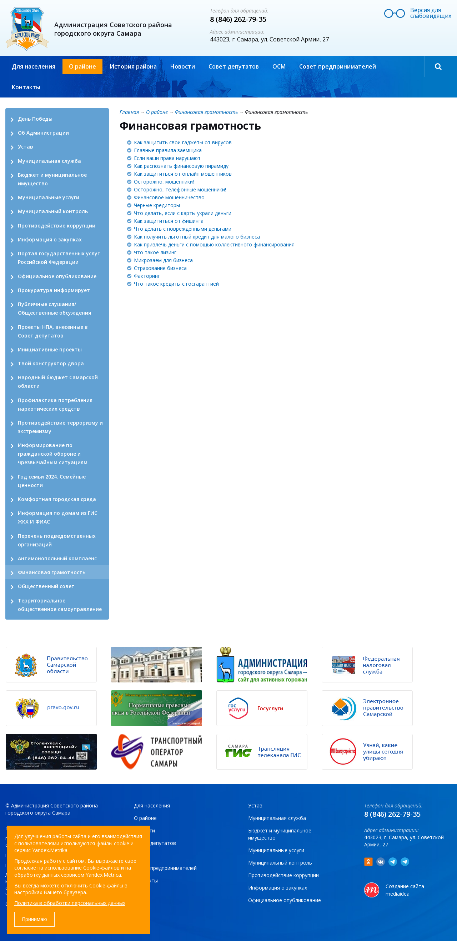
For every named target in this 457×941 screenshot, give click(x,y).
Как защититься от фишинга (169, 220)
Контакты (26, 87)
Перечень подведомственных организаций (57, 540)
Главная (129, 112)
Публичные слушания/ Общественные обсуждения (54, 308)
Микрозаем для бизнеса (163, 260)
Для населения (33, 66)
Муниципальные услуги (48, 197)
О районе (82, 66)
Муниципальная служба (49, 160)
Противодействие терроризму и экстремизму (60, 427)
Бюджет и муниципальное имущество (52, 179)
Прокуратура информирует (54, 290)
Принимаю (34, 919)
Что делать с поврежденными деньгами (182, 228)
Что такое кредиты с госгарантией (176, 283)
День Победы (35, 118)
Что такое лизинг (155, 252)
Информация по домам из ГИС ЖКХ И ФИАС (57, 517)
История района (133, 66)
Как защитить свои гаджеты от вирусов (183, 142)
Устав (25, 146)
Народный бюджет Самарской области (58, 381)
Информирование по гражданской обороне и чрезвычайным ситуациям (52, 454)
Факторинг (147, 275)
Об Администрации (43, 132)
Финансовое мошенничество (169, 197)
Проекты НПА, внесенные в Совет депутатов (53, 331)
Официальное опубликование (57, 276)
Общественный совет (46, 586)
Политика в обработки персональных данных (69, 903)
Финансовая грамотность (51, 572)
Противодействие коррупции (56, 225)
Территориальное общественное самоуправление (60, 604)
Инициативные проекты (50, 349)
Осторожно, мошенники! (164, 181)
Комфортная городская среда (57, 499)
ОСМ (279, 66)
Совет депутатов (234, 66)
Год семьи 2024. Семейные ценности (52, 481)
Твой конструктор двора (51, 363)
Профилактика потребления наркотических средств (55, 404)
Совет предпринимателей (337, 66)
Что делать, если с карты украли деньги (182, 213)
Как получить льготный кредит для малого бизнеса (197, 236)
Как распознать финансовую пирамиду (181, 165)
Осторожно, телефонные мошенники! (180, 189)
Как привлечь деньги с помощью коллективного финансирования (214, 244)
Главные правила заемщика (168, 150)
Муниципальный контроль (53, 211)
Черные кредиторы (157, 205)
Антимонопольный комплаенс (57, 558)
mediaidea (398, 893)
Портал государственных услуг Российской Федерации (59, 257)
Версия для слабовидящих (430, 13)
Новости (182, 66)
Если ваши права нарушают (167, 158)
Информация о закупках (50, 239)
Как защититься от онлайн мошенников (183, 173)
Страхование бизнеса (160, 268)
